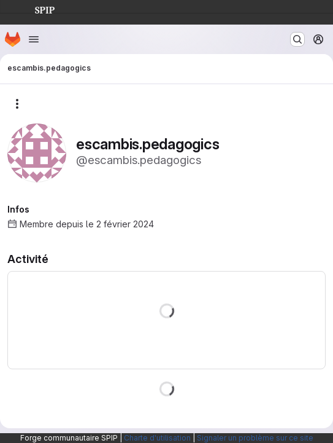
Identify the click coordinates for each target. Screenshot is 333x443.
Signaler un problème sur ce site (255, 437)
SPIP (35, 9)
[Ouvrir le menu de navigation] (34, 39)
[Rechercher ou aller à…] (297, 39)
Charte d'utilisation (157, 437)
